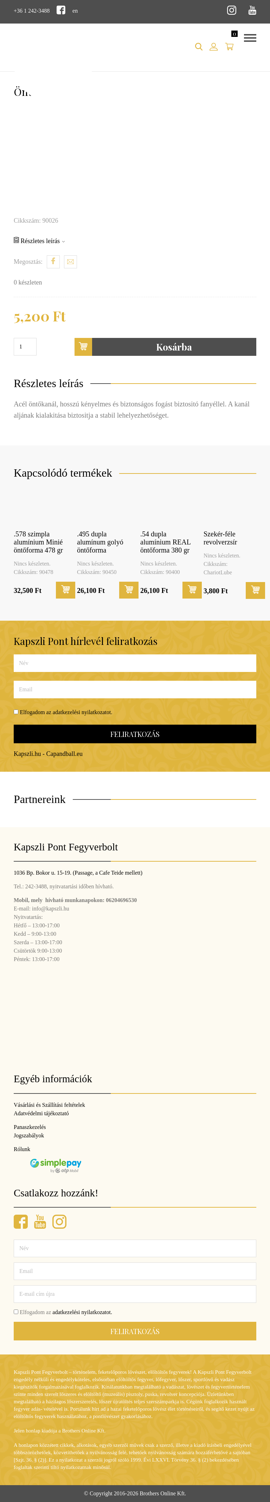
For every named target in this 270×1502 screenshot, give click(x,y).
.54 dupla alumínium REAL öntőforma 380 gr (165, 542)
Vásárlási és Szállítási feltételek (49, 1105)
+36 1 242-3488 (32, 11)
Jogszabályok (29, 1135)
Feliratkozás (135, 734)
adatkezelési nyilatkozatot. (82, 712)
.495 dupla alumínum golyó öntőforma (100, 542)
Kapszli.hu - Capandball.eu (48, 753)
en (75, 11)
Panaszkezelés (30, 1127)
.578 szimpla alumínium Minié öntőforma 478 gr (38, 542)
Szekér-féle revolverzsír (220, 538)
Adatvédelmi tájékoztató (41, 1113)
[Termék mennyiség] (25, 346)
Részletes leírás (39, 240)
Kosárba (133, 347)
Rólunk (22, 1149)
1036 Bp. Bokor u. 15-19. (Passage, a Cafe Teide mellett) (78, 873)
